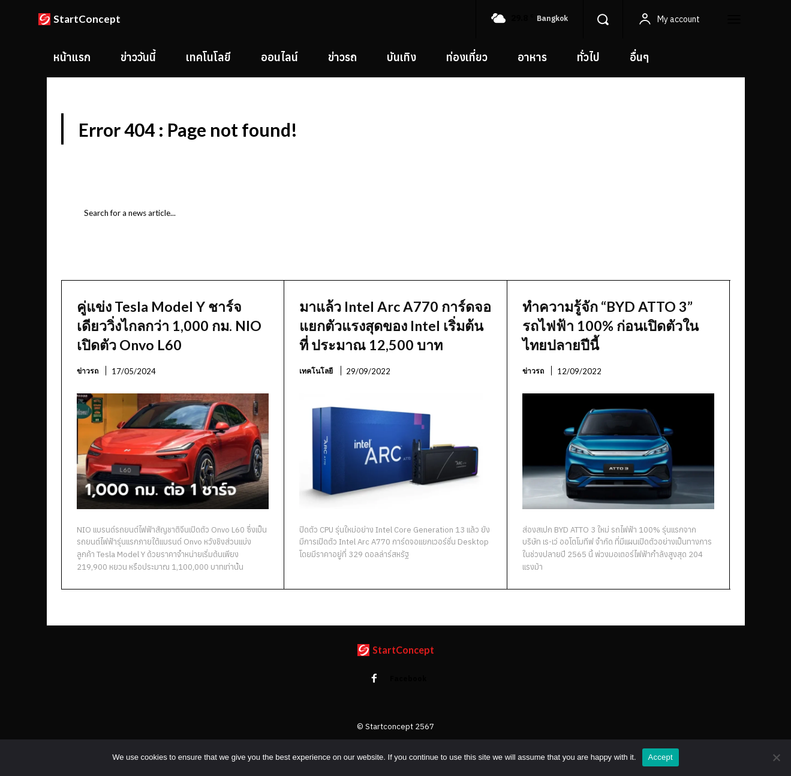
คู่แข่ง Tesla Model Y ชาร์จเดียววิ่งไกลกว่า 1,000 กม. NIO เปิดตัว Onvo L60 (154, 340)
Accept (660, 757)
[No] (776, 757)
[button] (603, 19)
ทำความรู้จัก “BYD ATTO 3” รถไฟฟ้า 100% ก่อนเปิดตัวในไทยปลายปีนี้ (616, 330)
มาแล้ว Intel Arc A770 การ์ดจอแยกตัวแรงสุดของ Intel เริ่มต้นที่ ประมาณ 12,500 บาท (394, 340)
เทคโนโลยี (317, 396)
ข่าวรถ (88, 396)
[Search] (689, 220)
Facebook (409, 705)
